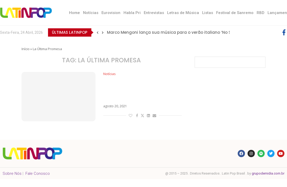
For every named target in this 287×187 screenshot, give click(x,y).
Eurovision (110, 12)
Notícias (90, 12)
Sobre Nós (12, 173)
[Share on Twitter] (142, 115)
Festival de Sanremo (235, 12)
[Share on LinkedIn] (148, 115)
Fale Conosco (37, 173)
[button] (97, 32)
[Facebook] (284, 32)
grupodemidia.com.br (268, 173)
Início (26, 48)
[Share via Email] (154, 115)
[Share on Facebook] (137, 115)
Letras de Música (183, 12)
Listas (207, 12)
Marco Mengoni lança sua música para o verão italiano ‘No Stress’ (174, 32)
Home (74, 12)
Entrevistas (154, 12)
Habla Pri (132, 12)
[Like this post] (130, 115)
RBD (260, 12)
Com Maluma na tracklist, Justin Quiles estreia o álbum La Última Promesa (141, 90)
